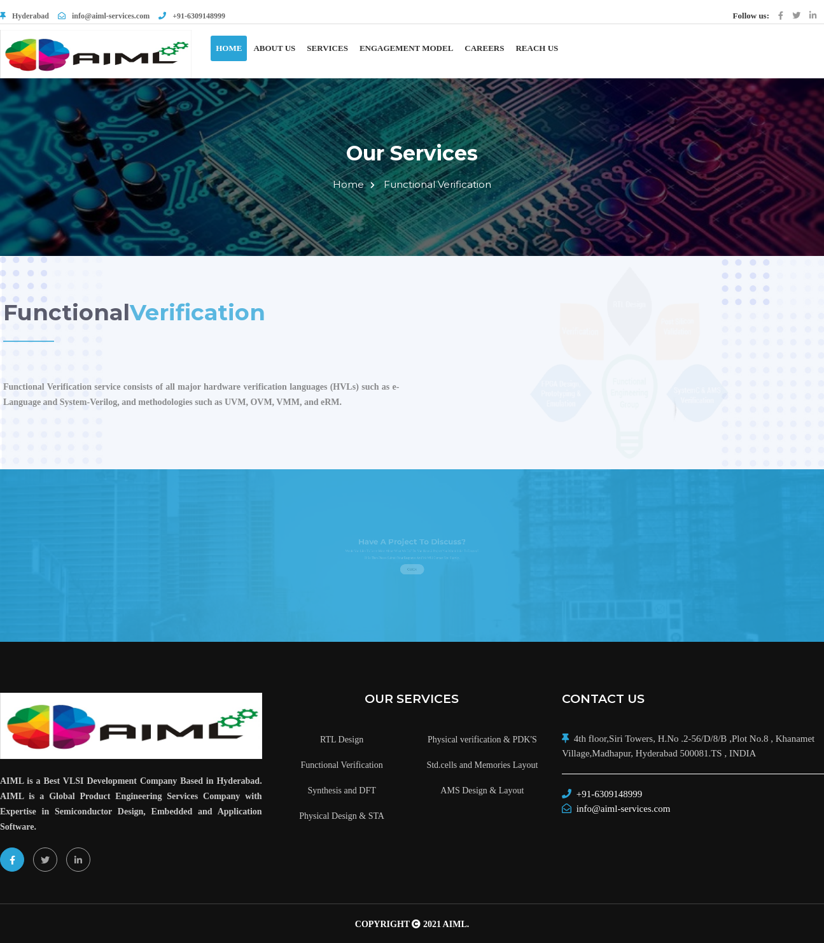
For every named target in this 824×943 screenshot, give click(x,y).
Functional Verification (437, 184)
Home (229, 48)
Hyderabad (30, 15)
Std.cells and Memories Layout (482, 765)
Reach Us (536, 48)
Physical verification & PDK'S (482, 739)
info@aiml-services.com (104, 15)
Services (327, 48)
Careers (484, 48)
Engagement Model (406, 48)
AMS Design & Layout (482, 790)
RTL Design (341, 739)
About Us (274, 48)
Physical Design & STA (341, 816)
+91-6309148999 (191, 15)
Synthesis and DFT (341, 790)
